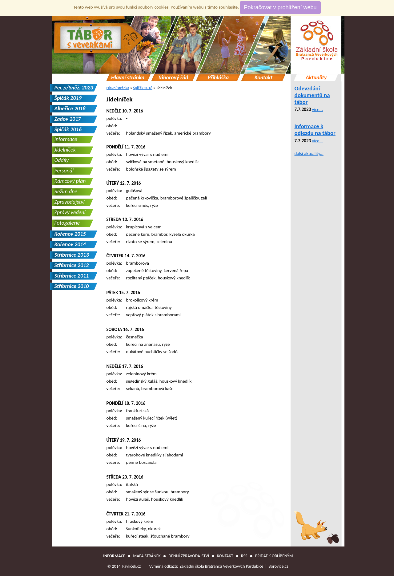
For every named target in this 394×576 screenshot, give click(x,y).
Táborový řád (173, 77)
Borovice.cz (278, 566)
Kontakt (264, 77)
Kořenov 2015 (70, 234)
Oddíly (61, 160)
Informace (65, 139)
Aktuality (316, 77)
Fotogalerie (67, 222)
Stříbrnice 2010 (71, 286)
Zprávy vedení (70, 212)
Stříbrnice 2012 (71, 265)
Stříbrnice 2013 (71, 254)
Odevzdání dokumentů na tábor (312, 95)
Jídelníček (120, 99)
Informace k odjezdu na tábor (315, 129)
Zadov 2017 (67, 119)
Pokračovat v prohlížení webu (280, 7)
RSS (244, 555)
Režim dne (66, 191)
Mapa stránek (147, 555)
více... (317, 109)
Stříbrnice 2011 (71, 275)
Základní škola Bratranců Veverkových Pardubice (221, 566)
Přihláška (218, 77)
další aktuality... (309, 153)
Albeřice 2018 (70, 108)
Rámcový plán (70, 181)
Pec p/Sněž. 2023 (73, 87)
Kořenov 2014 (70, 244)
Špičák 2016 (142, 87)
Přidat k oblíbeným (274, 555)
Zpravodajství (69, 202)
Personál (64, 170)
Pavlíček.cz (131, 566)
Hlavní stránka (127, 77)
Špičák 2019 (68, 98)
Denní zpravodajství (188, 555)
